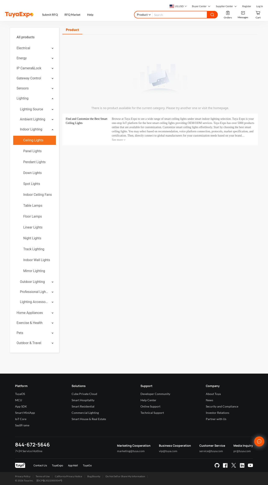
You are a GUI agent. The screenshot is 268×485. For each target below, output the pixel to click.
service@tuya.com (211, 451)
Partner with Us (216, 419)
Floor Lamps (32, 216)
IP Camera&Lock (29, 68)
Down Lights (32, 173)
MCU (18, 400)
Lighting (22, 98)
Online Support (150, 406)
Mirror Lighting (34, 271)
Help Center (148, 400)
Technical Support (152, 412)
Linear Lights (33, 227)
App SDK (21, 406)
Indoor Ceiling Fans (37, 195)
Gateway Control (29, 78)
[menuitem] (34, 37)
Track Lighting (33, 249)
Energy (22, 58)
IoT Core (20, 419)
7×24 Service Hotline (28, 451)
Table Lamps (32, 206)
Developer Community (155, 394)
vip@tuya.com (168, 451)
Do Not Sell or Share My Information (125, 476)
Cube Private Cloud (84, 394)
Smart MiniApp (25, 412)
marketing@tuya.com (131, 451)
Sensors (23, 88)
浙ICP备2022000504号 (49, 480)
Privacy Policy (22, 476)
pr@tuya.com (242, 451)
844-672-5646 (32, 444)
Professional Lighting (34, 292)
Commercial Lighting (85, 412)
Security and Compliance (222, 406)
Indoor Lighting (31, 129)
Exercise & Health (30, 323)
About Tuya (213, 394)
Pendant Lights (34, 162)
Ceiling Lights (33, 140)
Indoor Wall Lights (36, 260)
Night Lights (32, 238)
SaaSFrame (22, 425)
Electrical (23, 48)
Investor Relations (217, 412)
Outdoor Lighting (32, 282)
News (209, 400)
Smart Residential (83, 406)
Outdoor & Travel (29, 343)
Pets (20, 333)
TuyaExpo (57, 465)
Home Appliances (30, 313)
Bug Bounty (93, 476)
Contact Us (40, 465)
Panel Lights (32, 151)
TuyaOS (20, 394)
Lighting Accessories (34, 302)
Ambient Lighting (32, 119)
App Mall (73, 465)
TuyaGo (87, 465)
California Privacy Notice (68, 476)
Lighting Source (31, 109)
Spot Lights (31, 184)
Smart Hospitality (83, 400)
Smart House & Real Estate (89, 419)
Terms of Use (43, 476)
